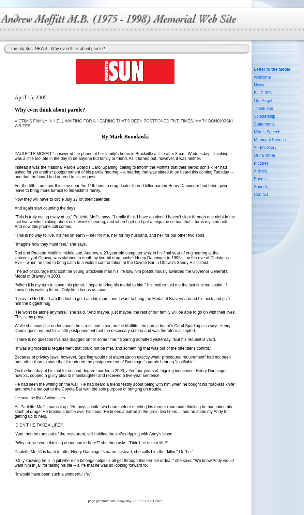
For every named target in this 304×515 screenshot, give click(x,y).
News (259, 85)
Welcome (262, 77)
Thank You (263, 108)
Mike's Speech (267, 132)
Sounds (261, 186)
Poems (260, 179)
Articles (260, 171)
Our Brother (264, 155)
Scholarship (264, 116)
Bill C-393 (263, 92)
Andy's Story (265, 147)
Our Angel (263, 100)
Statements (264, 124)
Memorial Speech (270, 139)
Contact (261, 194)
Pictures (261, 163)
